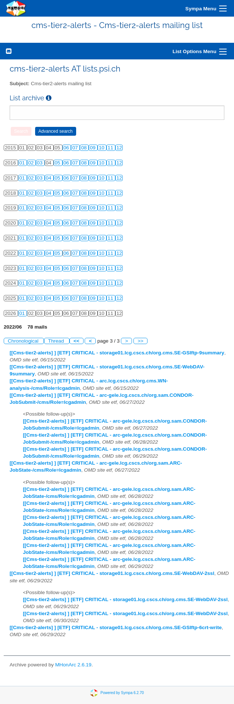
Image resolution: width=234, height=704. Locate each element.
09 (93, 147)
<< (76, 341)
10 (102, 147)
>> (140, 341)
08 (84, 147)
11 (111, 147)
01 (22, 163)
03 (40, 163)
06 (67, 147)
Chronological (24, 341)
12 (119, 147)
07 (75, 147)
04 (49, 178)
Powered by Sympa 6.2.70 (122, 692)
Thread (56, 341)
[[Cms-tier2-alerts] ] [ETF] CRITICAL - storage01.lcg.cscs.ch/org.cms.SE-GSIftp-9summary (117, 353)
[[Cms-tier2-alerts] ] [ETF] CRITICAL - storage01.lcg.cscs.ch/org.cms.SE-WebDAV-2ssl (112, 573)
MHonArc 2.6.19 (73, 664)
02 (31, 163)
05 (58, 163)
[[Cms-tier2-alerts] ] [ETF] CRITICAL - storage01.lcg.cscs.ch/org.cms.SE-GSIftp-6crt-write (116, 627)
